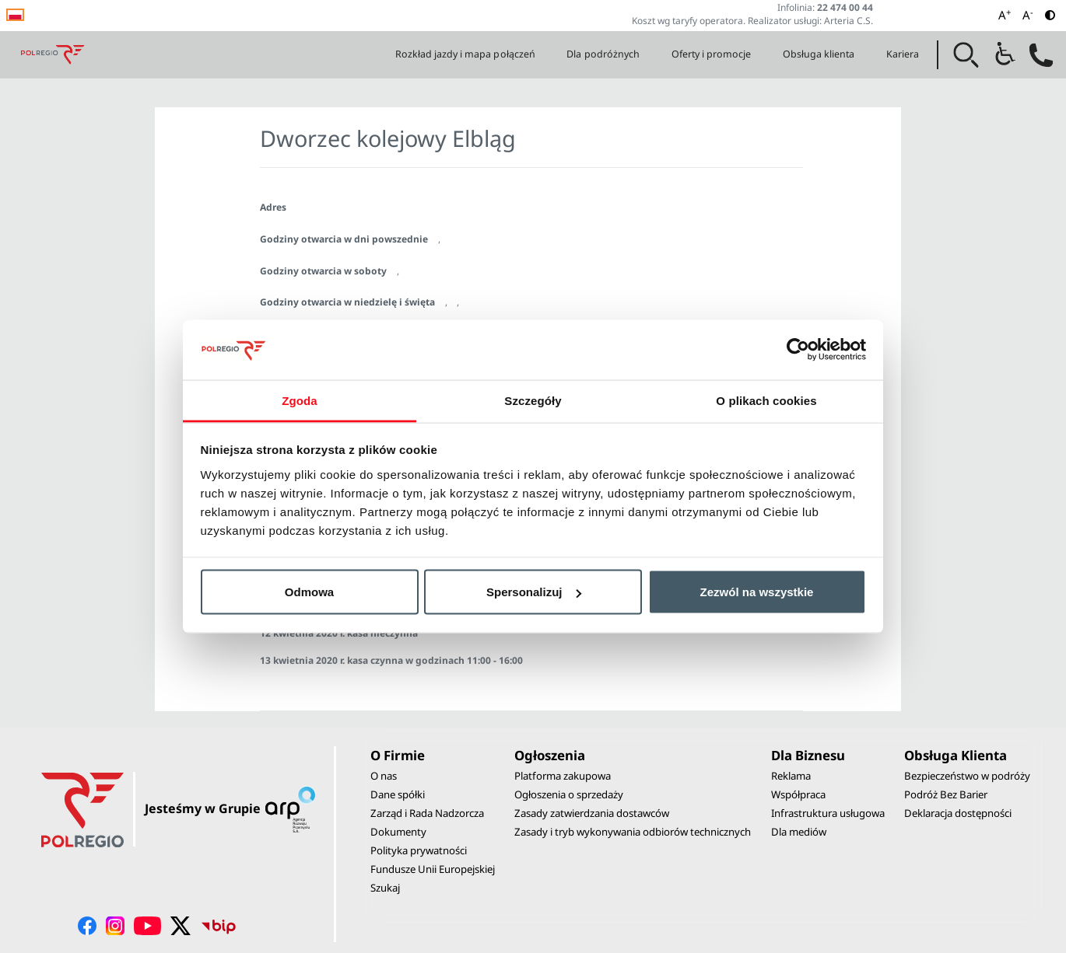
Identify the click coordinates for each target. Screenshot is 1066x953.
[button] (966, 55)
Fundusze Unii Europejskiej (432, 869)
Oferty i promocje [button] (712, 54)
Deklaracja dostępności (958, 813)
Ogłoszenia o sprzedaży (568, 794)
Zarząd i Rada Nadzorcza (427, 813)
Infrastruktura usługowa (828, 813)
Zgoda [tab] (299, 400)
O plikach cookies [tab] (766, 400)
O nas (383, 776)
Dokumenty (398, 832)
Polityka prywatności (418, 850)
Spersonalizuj (533, 592)
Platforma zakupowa (562, 776)
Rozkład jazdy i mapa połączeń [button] (465, 54)
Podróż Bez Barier (945, 794)
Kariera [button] (902, 54)
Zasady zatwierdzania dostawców (591, 813)
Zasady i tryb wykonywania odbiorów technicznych (632, 832)
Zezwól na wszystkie (757, 592)
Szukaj (385, 888)
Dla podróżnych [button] (603, 54)
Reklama (791, 776)
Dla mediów (798, 832)
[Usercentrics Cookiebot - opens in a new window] (798, 349)
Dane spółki (397, 794)
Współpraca (798, 794)
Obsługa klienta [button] (819, 54)
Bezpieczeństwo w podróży (967, 776)
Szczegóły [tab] (532, 400)
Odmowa (309, 592)
